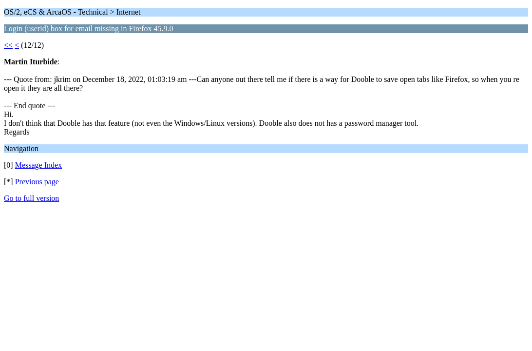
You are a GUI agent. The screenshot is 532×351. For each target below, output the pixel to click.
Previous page (37, 181)
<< (8, 45)
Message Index (38, 165)
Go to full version (31, 198)
